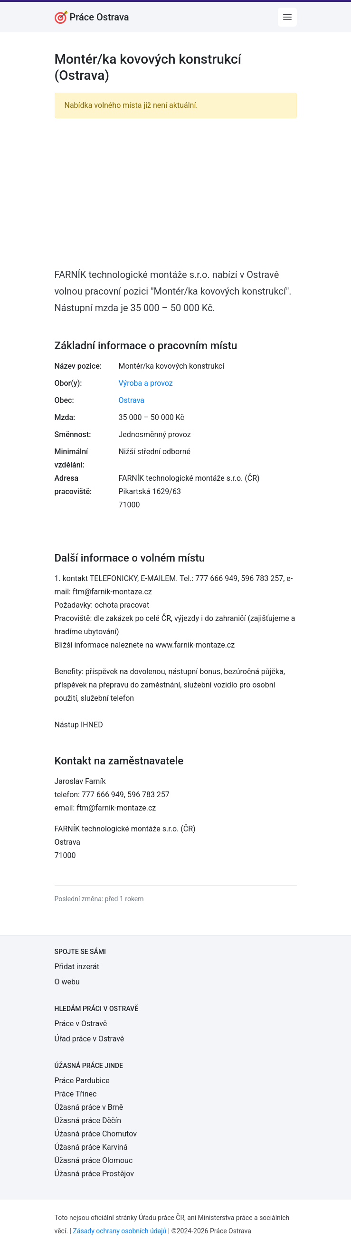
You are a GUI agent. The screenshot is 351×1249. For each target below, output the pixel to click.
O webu (67, 981)
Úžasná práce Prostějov (94, 1173)
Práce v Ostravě (81, 1023)
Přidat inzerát (77, 966)
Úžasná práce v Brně (89, 1107)
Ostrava (132, 400)
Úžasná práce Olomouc (94, 1160)
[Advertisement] (176, 192)
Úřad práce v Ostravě (89, 1038)
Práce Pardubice (82, 1080)
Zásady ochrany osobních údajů (119, 1231)
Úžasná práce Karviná (91, 1147)
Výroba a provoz (146, 383)
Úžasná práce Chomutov (96, 1133)
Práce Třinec (76, 1093)
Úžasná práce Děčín (88, 1120)
